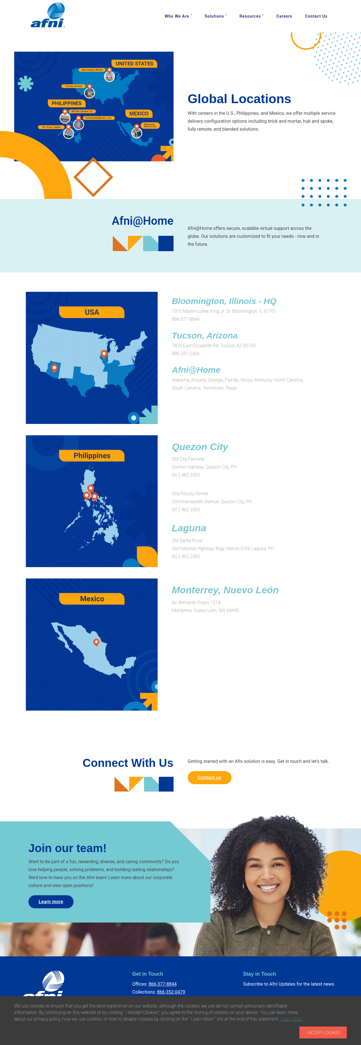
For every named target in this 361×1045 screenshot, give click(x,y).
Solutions (214, 16)
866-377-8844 (163, 984)
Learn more (51, 901)
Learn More (291, 1019)
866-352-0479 (171, 992)
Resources (250, 16)
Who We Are (177, 16)
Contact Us (316, 16)
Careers (284, 16)
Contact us (209, 777)
